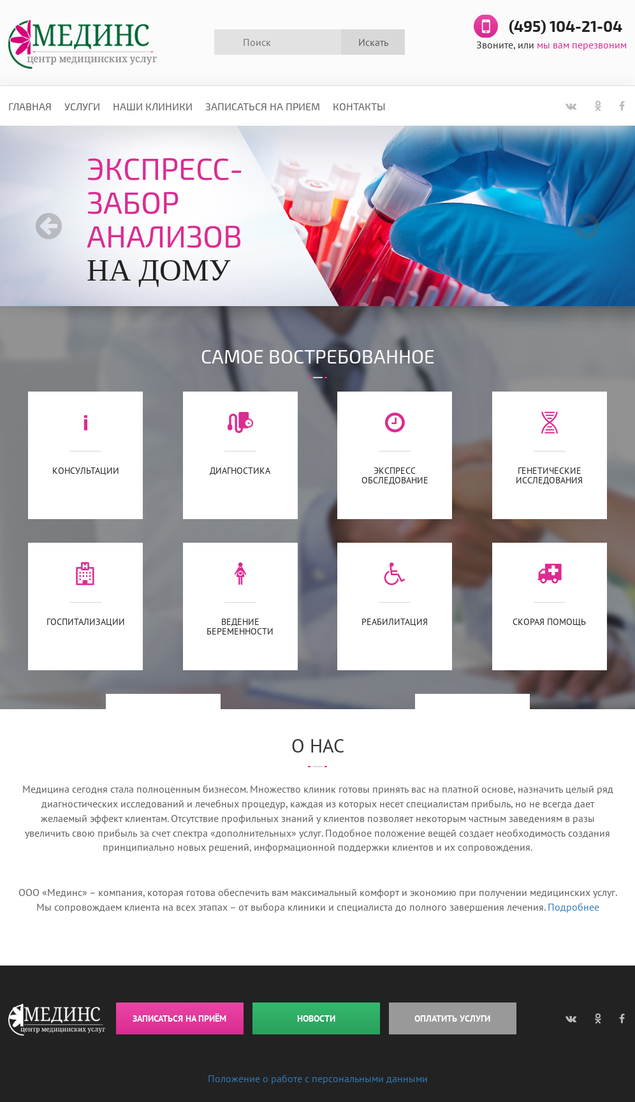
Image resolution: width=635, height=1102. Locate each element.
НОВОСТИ (316, 1018)
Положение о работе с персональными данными (318, 1078)
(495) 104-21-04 (565, 26)
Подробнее (573, 906)
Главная (30, 106)
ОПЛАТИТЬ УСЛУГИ (452, 1018)
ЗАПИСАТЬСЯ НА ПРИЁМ (179, 1018)
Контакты (359, 106)
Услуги (82, 106)
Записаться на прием (262, 106)
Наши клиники (153, 106)
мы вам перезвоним (582, 44)
